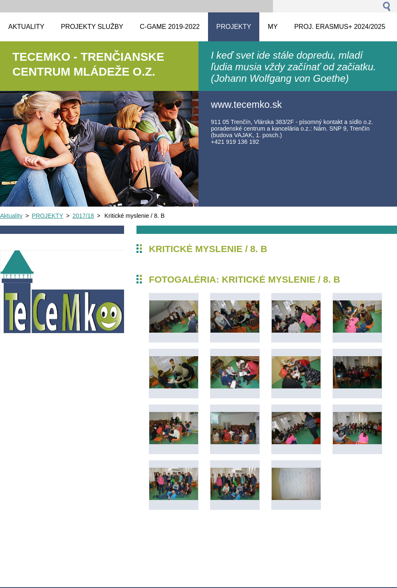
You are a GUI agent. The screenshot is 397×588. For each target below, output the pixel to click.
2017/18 (83, 215)
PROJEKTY (47, 215)
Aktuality (11, 215)
